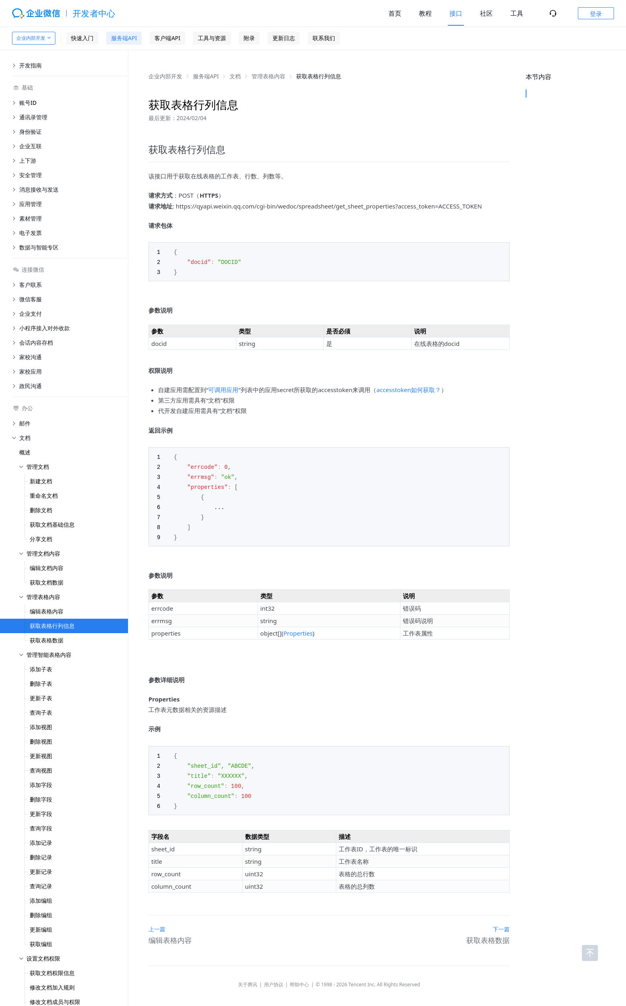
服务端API (124, 38)
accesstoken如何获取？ (408, 388)
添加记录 (41, 843)
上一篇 (156, 922)
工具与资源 (212, 38)
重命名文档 (44, 495)
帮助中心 (299, 977)
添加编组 (41, 900)
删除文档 (41, 510)
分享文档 (41, 539)
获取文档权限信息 (52, 973)
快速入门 (82, 38)
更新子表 (41, 698)
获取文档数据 (46, 582)
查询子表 (41, 712)
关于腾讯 (247, 977)
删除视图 (41, 741)
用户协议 (273, 977)
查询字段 (41, 828)
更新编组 (41, 929)
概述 (24, 452)
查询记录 (41, 886)
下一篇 (501, 922)
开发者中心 (94, 13)
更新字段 (41, 814)
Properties (298, 628)
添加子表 (41, 669)
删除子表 (41, 683)
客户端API (167, 38)
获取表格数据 (46, 640)
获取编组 (41, 944)
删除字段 (41, 799)
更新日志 (283, 38)
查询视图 (41, 770)
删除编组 (41, 915)
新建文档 (41, 481)
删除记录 (41, 857)
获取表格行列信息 (52, 626)
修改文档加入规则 (52, 987)
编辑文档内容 (46, 568)
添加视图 (41, 727)
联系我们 (324, 38)
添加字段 (41, 785)
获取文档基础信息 (52, 524)
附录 (249, 38)
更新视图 (41, 756)
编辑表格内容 (46, 611)
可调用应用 (223, 388)
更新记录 (41, 871)
